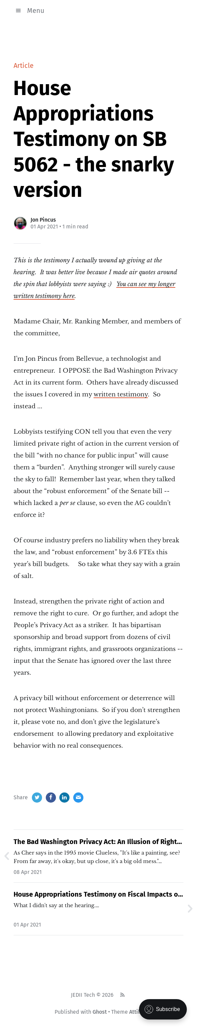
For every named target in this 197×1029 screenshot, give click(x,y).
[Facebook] (51, 797)
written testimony (121, 394)
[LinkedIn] (64, 797)
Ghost (100, 1012)
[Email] (78, 797)
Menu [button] (29, 10)
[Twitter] (37, 797)
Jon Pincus (43, 220)
